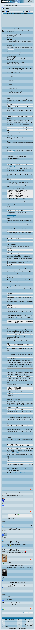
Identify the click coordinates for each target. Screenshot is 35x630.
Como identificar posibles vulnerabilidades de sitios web (11, 619)
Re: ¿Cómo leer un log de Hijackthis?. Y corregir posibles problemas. (17, 492)
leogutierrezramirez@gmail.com (10, 518)
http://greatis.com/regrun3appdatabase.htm (12, 214)
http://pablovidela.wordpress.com (11, 561)
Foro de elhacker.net (5, 7)
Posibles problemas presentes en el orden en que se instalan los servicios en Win (10, 621)
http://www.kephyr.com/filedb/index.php (11, 216)
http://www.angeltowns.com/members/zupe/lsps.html (13, 286)
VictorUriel (19, 623)
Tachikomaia (19, 626)
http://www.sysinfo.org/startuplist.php (11, 215)
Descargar (13, 45)
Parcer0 (8, 611)
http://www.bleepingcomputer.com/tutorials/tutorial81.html (18, 472)
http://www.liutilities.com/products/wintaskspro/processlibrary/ (14, 217)
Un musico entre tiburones (11, 527)
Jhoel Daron (3, 565)
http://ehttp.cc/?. (16, 317)
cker (2, 593)
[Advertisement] (17, 20)
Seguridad (5, 9)
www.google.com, (13, 150)
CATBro (18, 621)
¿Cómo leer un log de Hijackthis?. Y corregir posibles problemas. (16, 28)
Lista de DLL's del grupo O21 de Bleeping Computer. (13, 452)
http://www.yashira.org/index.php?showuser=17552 (14, 611)
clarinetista (3, 520)
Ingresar (28, 1)
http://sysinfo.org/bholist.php (12, 166)
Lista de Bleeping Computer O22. (11, 465)
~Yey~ (3, 582)
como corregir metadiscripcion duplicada (9, 624)
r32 (9, 9)
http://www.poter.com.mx (10, 601)
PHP (5, 623)
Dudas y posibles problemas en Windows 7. (9, 626)
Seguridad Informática (6, 8)
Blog (13, 591)
